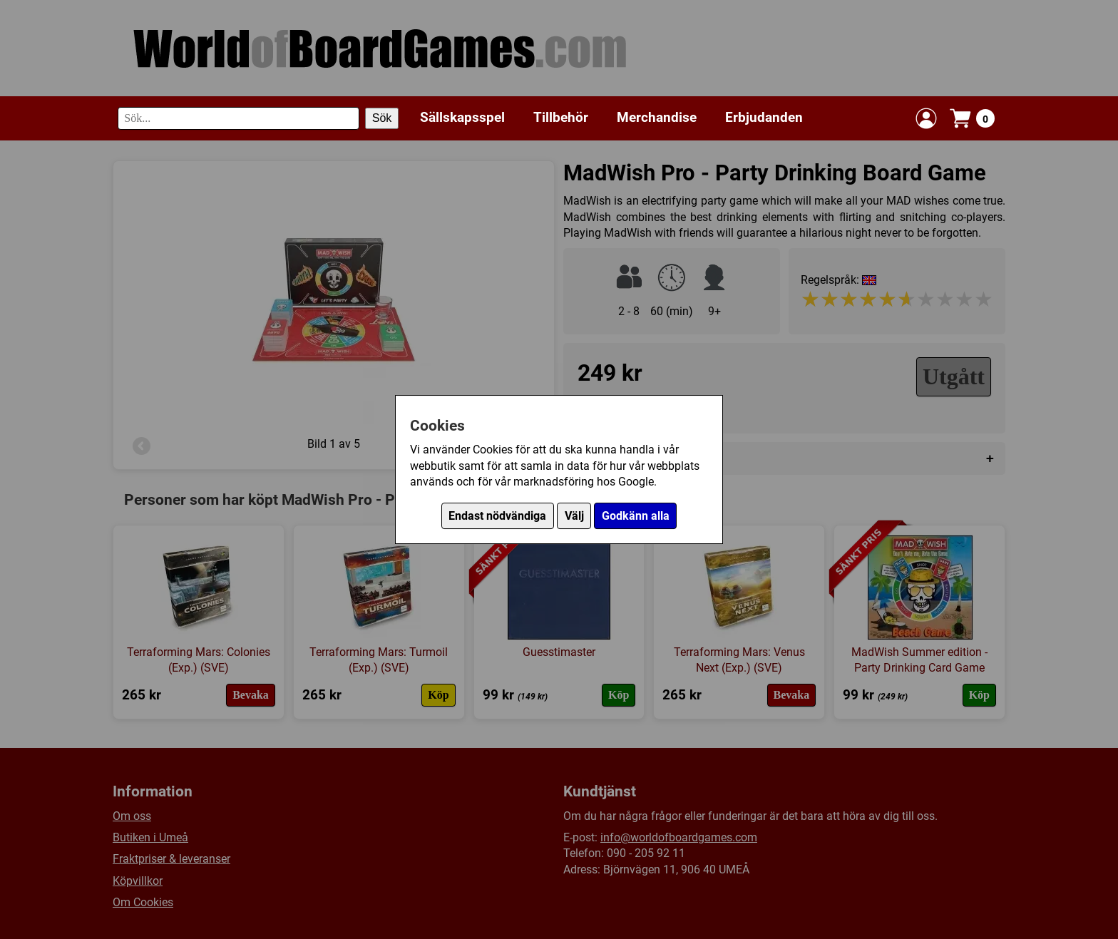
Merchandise (657, 117)
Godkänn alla (636, 516)
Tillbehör (560, 117)
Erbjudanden (764, 117)
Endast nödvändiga (497, 516)
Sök (382, 118)
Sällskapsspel (462, 117)
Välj (574, 516)
